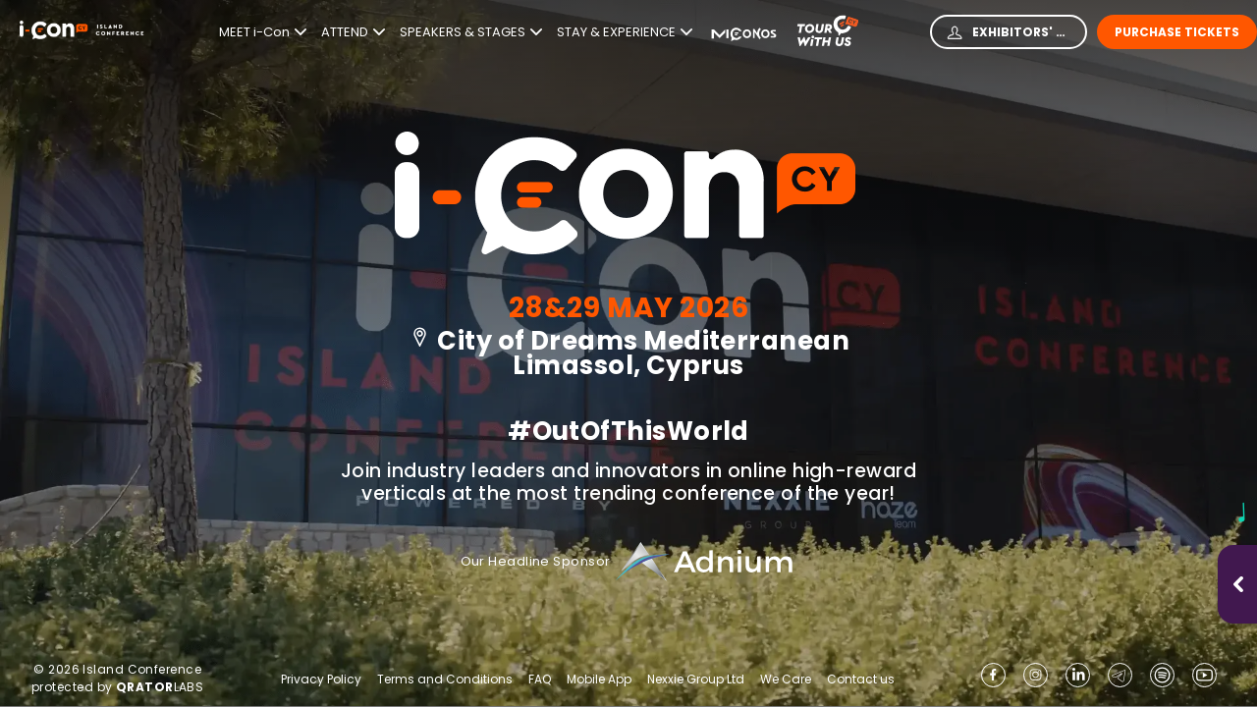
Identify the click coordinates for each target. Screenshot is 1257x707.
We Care (785, 679)
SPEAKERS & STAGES (471, 32)
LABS (160, 687)
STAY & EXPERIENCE (624, 32)
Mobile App (599, 679)
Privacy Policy (321, 679)
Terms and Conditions (445, 679)
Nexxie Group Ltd (695, 679)
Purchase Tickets (1177, 32)
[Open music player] (1238, 584)
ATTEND (353, 32)
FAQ (539, 679)
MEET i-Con (262, 32)
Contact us (861, 679)
